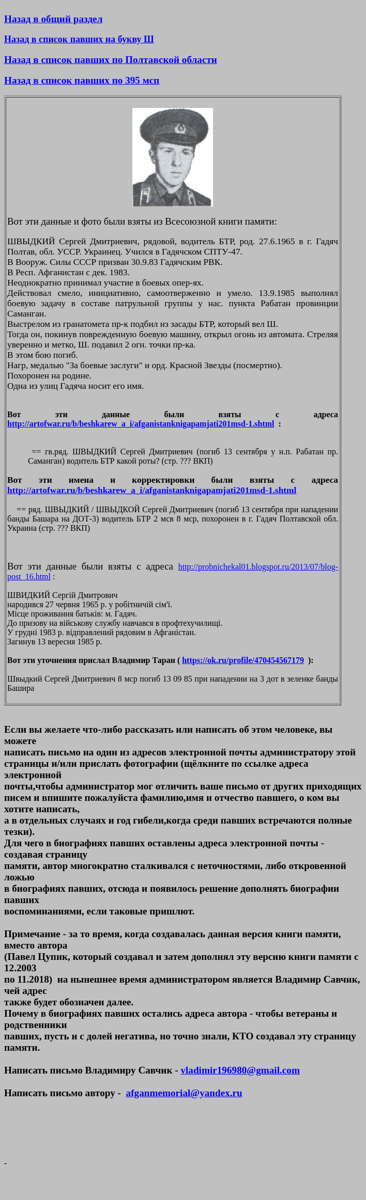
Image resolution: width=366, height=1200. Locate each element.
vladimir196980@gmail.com (239, 1070)
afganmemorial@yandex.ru (184, 1092)
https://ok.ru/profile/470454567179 (243, 660)
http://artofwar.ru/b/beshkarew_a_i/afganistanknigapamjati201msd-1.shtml (140, 423)
